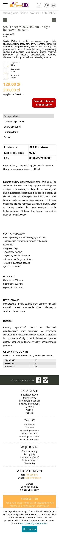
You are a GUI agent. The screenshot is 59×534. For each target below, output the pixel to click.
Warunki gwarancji (29, 430)
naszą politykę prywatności (33, 523)
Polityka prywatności (29, 403)
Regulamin (29, 424)
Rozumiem (29, 529)
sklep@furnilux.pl (32, 477)
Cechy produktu (12, 126)
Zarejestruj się (29, 451)
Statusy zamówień (29, 439)
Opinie (7, 137)
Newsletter (29, 463)
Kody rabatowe (29, 433)
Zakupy (29, 420)
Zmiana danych (29, 460)
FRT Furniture (38, 147)
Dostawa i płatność (14, 121)
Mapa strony (29, 397)
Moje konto (29, 447)
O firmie (29, 406)
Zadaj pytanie (11, 131)
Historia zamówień (29, 457)
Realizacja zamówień (29, 436)
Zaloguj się (29, 454)
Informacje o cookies (29, 400)
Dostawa (29, 427)
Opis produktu (11, 116)
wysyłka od (13, 94)
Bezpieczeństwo (29, 394)
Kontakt (29, 412)
